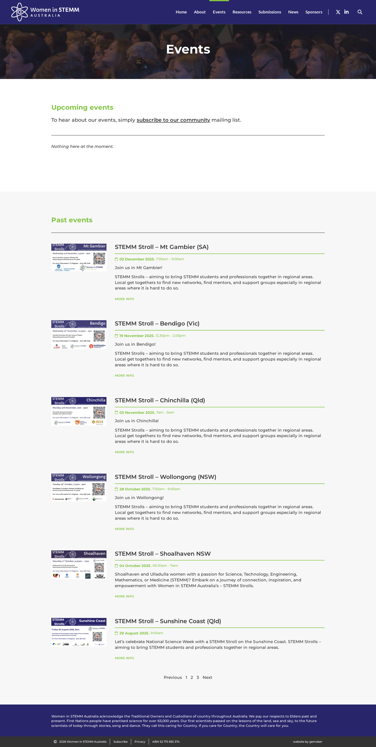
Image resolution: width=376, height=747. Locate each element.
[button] (360, 12)
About (200, 11)
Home (181, 11)
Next (207, 677)
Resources (242, 11)
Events (219, 11)
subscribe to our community (173, 120)
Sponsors (314, 11)
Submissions (269, 11)
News (293, 11)
